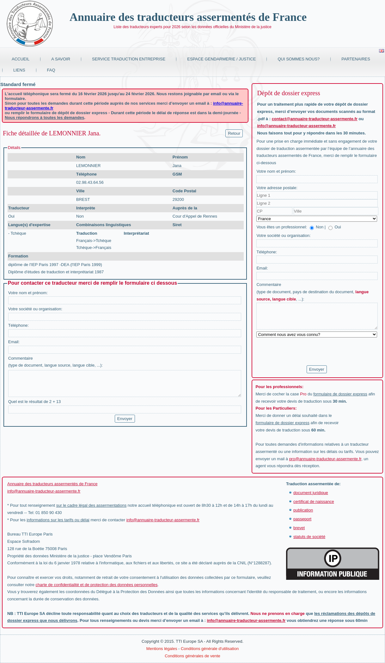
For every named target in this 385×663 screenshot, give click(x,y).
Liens (19, 70)
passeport (302, 519)
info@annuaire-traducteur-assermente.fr (296, 125)
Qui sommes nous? (299, 59)
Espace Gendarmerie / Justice (221, 59)
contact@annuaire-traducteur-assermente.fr (315, 118)
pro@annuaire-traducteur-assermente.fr (325, 458)
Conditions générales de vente (192, 656)
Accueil (20, 59)
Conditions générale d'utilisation (210, 648)
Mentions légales (161, 648)
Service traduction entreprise (128, 59)
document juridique (310, 492)
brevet (299, 527)
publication (303, 510)
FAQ (51, 70)
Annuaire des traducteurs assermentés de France (188, 17)
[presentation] (304, 351)
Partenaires (355, 59)
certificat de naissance (313, 501)
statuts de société (309, 536)
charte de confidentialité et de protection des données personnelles (97, 584)
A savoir (60, 59)
